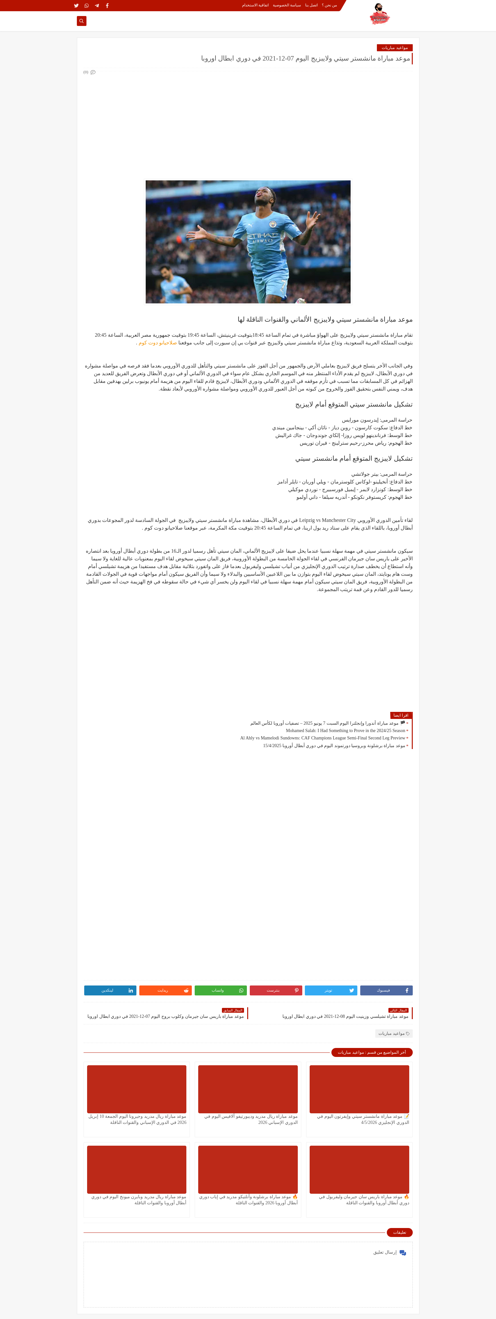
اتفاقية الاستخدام (255, 5)
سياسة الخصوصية (287, 5)
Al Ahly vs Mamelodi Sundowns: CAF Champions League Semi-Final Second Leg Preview (322, 738)
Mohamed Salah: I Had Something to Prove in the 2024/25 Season (345, 730)
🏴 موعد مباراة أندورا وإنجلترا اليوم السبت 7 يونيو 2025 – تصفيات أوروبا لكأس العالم (327, 723)
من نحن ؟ (329, 5)
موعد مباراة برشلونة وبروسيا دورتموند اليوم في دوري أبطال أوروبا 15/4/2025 (334, 745)
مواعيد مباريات (395, 47)
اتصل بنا (311, 5)
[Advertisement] (248, 121)
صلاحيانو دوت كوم (157, 342)
